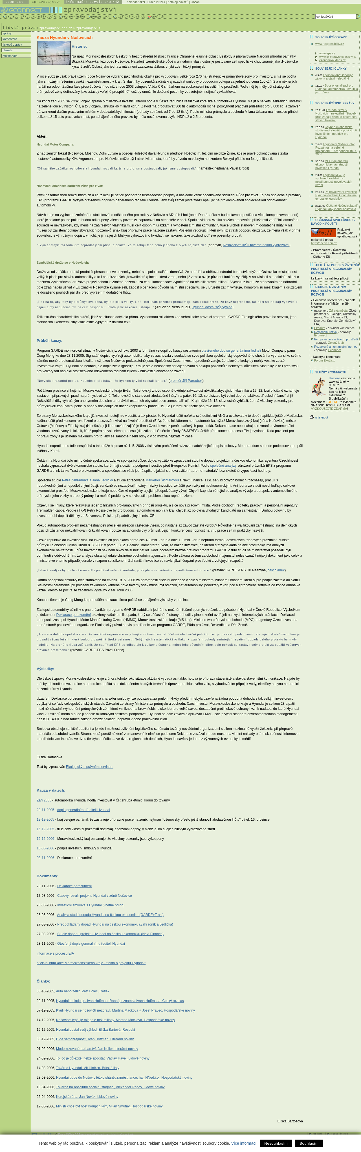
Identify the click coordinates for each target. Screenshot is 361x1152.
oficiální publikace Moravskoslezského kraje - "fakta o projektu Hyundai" (91, 963)
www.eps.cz (327, 53)
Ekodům (319, 328)
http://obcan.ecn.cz (324, 243)
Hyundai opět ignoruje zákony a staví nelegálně (334, 76)
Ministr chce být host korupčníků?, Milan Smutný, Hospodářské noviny (109, 1106)
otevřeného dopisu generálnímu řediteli (231, 351)
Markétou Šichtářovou (162, 480)
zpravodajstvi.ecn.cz (55, 28)
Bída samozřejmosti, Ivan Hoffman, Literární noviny (95, 1039)
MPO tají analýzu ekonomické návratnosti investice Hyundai (331, 164)
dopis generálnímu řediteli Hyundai (83, 810)
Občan (195, 2)
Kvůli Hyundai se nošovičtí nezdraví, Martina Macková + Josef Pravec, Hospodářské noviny (125, 1010)
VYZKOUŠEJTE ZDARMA (329, 408)
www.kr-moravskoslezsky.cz (337, 56)
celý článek (276, 570)
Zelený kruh (336, 342)
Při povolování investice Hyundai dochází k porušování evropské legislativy (336, 195)
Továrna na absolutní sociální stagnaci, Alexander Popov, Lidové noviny (110, 1087)
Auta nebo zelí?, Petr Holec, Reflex (82, 991)
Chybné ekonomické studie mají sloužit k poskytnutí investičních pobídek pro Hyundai (336, 132)
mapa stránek (339, 1133)
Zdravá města (338, 310)
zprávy (7, 33)
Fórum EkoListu (324, 360)
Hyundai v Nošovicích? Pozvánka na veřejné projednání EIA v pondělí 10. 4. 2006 (336, 149)
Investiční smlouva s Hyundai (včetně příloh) (91, 905)
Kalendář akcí (136, 2)
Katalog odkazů (178, 2)
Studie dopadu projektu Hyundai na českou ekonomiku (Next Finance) (110, 934)
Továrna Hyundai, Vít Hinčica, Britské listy (87, 1068)
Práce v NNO (156, 2)
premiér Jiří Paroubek (186, 381)
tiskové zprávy (12, 44)
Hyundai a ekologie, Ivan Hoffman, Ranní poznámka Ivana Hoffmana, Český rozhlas (120, 1001)
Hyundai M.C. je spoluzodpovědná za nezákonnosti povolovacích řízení (333, 180)
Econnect (320, 335)
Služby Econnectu (330, 372)
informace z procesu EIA (55, 953)
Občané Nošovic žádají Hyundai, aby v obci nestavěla (336, 207)
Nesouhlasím (276, 1143)
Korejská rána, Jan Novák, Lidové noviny (87, 1097)
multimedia (9, 56)
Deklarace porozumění (73, 615)
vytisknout (319, 417)
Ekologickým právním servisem (89, 767)
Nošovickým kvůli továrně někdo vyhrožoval (256, 245)
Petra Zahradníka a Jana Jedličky (87, 480)
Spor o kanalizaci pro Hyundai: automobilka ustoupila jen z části (336, 89)
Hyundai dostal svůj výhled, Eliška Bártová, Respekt (95, 1030)
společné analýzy (223, 466)
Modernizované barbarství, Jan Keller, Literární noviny (97, 1049)
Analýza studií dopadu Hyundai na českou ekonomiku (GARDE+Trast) (110, 915)
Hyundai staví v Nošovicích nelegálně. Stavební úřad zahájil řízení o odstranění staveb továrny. (336, 115)
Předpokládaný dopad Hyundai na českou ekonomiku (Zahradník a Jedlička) (115, 924)
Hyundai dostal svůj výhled (212, 307)
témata (7, 50)
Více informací (243, 1143)
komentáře (9, 39)
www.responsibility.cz (329, 43)
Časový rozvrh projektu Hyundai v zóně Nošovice (94, 896)
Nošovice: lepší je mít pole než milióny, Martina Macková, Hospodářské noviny (115, 1020)
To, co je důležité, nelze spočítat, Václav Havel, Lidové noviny (102, 1058)
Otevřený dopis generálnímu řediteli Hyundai (91, 944)
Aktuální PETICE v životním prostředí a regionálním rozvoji (335, 269)
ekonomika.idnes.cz (332, 60)
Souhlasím (309, 1143)
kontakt (317, 1133)
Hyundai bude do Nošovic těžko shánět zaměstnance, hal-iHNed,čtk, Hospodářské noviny (124, 1078)
